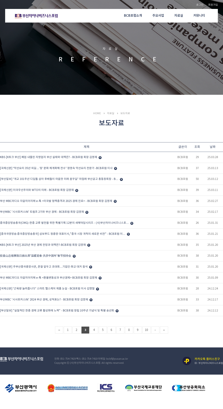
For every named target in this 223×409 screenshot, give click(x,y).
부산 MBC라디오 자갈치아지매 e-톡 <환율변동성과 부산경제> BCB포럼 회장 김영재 (49, 277)
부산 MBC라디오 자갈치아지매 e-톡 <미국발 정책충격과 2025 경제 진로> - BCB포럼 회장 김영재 (56, 201)
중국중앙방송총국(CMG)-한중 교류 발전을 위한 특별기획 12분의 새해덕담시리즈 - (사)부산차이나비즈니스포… (65, 222)
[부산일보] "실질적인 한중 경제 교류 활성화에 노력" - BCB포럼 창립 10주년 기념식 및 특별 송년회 (57, 310)
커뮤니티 (199, 16)
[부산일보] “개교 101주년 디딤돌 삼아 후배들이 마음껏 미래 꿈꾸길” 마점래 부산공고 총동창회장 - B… (59, 179)
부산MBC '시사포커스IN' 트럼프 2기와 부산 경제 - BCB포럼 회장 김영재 (42, 212)
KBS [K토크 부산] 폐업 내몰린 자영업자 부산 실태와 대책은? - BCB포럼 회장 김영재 (49, 157)
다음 (155, 330)
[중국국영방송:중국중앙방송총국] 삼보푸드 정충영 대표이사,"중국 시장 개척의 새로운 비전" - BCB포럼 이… (63, 233)
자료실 (178, 16)
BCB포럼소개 (133, 16)
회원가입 (213, 4)
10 (146, 330)
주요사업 (158, 16)
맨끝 (164, 330)
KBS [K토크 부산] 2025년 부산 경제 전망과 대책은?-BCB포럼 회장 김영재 (43, 244)
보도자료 (125, 113)
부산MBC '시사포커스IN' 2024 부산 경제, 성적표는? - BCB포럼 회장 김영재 (44, 299)
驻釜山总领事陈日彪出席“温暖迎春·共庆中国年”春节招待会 (36, 255)
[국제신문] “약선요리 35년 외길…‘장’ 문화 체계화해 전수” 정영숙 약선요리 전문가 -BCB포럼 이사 (56, 168)
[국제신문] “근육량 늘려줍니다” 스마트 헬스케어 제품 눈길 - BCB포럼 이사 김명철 (47, 288)
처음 (59, 330)
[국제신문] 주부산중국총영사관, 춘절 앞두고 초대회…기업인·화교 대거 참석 (44, 266)
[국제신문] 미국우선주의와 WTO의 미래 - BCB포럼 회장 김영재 (37, 190)
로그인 (199, 4)
